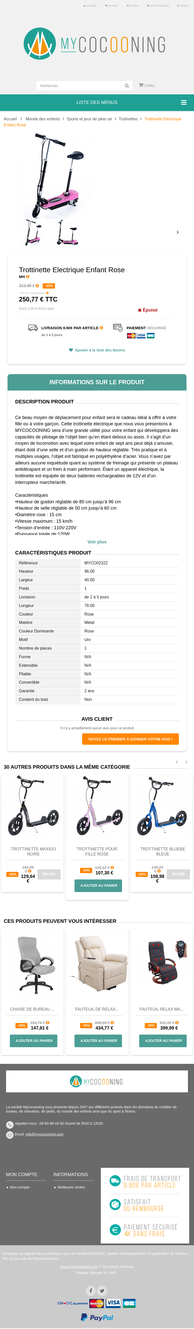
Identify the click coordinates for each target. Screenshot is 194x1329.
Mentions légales (71, 1225)
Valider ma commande (158, 6)
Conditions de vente (73, 1210)
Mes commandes (23, 1195)
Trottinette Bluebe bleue (162, 851)
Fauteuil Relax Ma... (162, 1009)
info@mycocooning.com (45, 1134)
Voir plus (97, 541)
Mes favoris (111, 6)
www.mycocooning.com (78, 1268)
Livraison (65, 1202)
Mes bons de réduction (20, 1228)
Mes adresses (21, 1210)
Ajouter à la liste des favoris (99, 350)
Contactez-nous (70, 1195)
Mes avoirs (18, 1202)
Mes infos (17, 1217)
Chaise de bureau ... (32, 1009)
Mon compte (90, 6)
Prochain (180, 235)
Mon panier (133, 6)
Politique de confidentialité (68, 1236)
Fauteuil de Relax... (97, 1009)
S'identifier (182, 6)
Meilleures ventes (71, 1187)
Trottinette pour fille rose (97, 851)
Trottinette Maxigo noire (33, 851)
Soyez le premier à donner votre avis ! (130, 739)
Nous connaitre (69, 1217)
